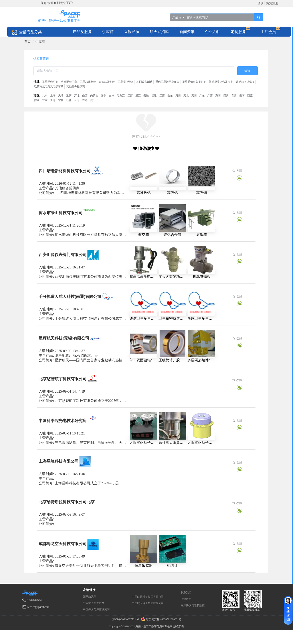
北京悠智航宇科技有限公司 (63, 379)
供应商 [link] (40, 41)
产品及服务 (82, 32)
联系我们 (186, 592)
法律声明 (186, 599)
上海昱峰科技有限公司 (59, 461)
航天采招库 (159, 32)
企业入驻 (212, 32)
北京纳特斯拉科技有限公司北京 (67, 502)
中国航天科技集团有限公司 (148, 596)
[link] (27, 41)
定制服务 (238, 32)
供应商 (108, 32)
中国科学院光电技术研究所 (63, 421)
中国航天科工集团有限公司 (148, 603)
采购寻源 (131, 32)
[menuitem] (82, 32)
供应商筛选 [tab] (41, 58)
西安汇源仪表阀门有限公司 (63, 254)
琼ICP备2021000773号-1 (126, 619)
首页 (27, 41)
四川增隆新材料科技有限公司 (65, 171)
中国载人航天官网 (93, 603)
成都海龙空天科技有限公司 (63, 544)
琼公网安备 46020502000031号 (160, 619)
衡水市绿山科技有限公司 (61, 212)
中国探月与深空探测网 (96, 609)
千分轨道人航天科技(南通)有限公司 (70, 296)
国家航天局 (89, 596)
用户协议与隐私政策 (193, 605)
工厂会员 (268, 32)
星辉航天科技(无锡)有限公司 (64, 338)
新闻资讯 (186, 32)
